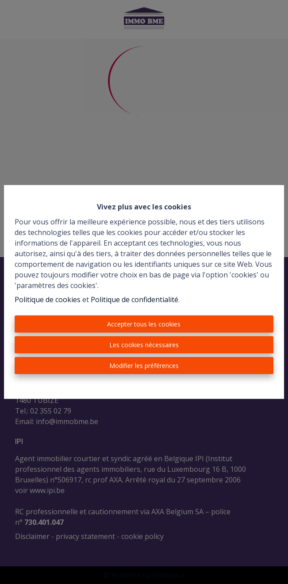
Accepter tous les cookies (143, 324)
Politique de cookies (48, 299)
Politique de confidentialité (134, 299)
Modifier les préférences (144, 365)
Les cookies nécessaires (144, 345)
